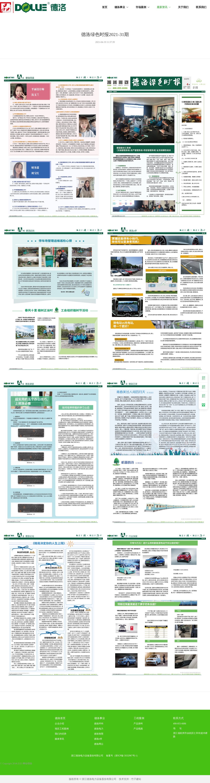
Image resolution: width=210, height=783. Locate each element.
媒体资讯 (59, 739)
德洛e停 (98, 739)
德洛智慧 (98, 734)
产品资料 (137, 723)
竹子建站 (136, 779)
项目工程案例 (62, 728)
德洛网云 (98, 744)
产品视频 (138, 728)
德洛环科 (98, 723)
